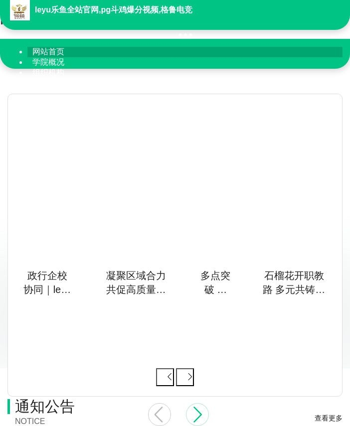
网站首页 (48, 51)
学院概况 (48, 62)
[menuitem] (185, 52)
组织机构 (48, 72)
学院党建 (48, 83)
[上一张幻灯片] (165, 377)
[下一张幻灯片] (185, 377)
